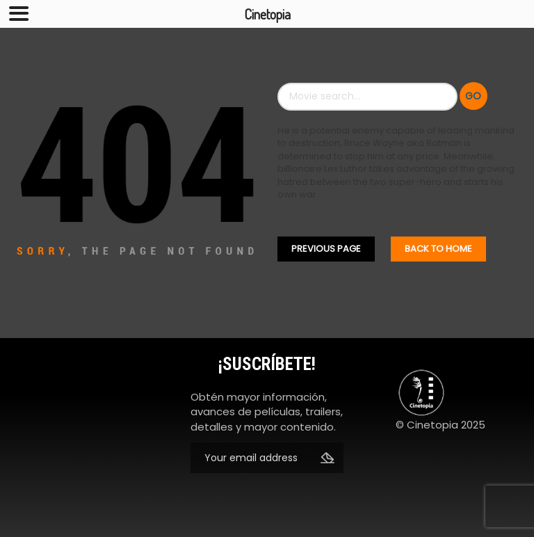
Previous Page (326, 248)
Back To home (438, 248)
